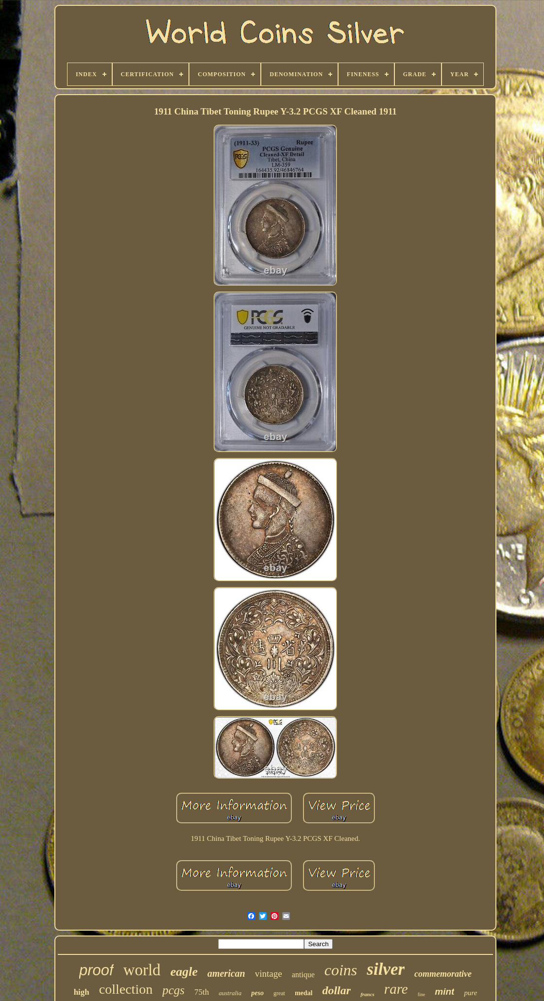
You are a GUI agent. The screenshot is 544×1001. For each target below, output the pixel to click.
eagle (184, 972)
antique (303, 974)
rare (396, 989)
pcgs (173, 990)
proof (96, 970)
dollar (336, 990)
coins (340, 970)
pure (470, 993)
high (81, 992)
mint (444, 991)
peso (257, 993)
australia (230, 993)
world (142, 970)
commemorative (443, 974)
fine (421, 994)
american (226, 973)
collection (126, 989)
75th (201, 992)
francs (367, 994)
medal (304, 993)
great (279, 993)
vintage (268, 973)
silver (386, 969)
